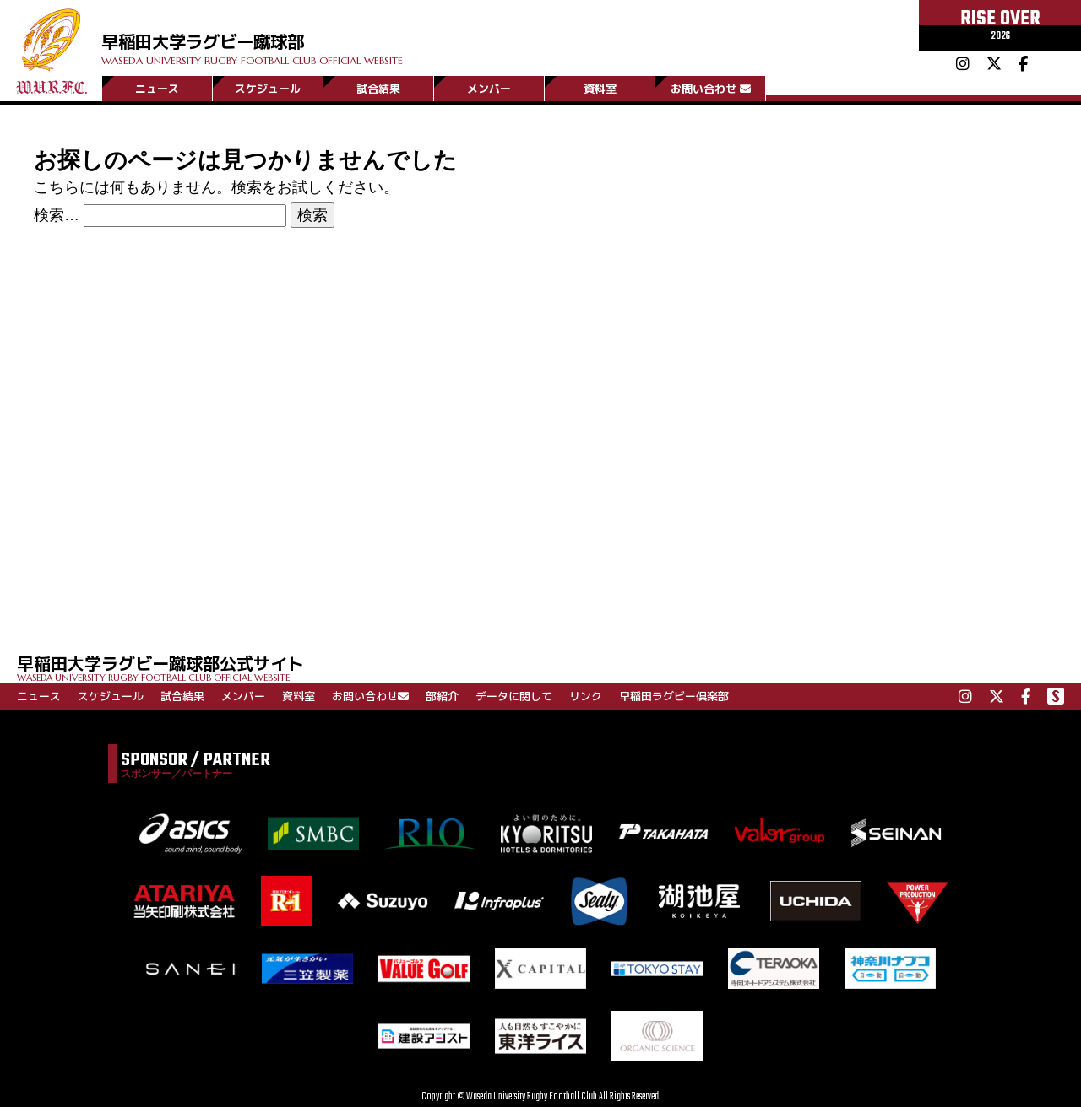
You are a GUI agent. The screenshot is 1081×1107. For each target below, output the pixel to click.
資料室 (600, 86)
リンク (585, 696)
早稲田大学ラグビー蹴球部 (344, 35)
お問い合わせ (711, 86)
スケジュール (268, 86)
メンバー (489, 86)
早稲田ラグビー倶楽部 (674, 696)
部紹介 (442, 696)
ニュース (157, 86)
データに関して (513, 696)
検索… (56, 215)
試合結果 (378, 86)
